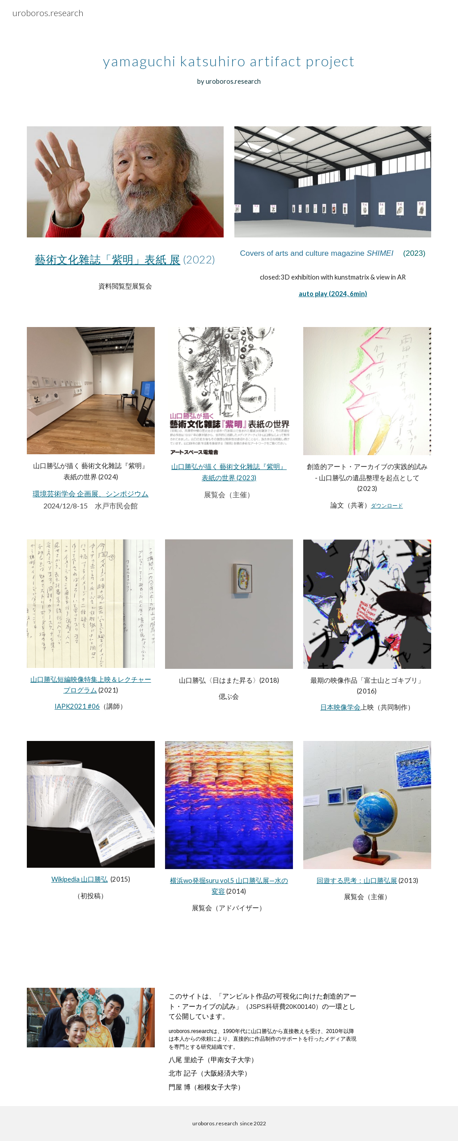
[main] (229, 64)
